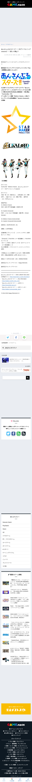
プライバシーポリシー (11, 731)
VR (3, 532)
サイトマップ (16, 735)
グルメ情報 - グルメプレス (17, 741)
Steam (4, 529)
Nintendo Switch (7, 522)
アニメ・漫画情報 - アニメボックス (16, 743)
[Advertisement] (16, 25)
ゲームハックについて (17, 729)
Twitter (8, 436)
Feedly (18, 436)
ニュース (5, 559)
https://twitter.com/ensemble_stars (11, 289)
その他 (4, 566)
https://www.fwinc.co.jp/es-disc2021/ (19, 276)
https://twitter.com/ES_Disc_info (10, 281)
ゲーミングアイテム (8, 552)
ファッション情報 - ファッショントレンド (16, 748)
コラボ (4, 556)
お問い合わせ (9, 733)
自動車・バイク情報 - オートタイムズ (17, 758)
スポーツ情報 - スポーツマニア (16, 752)
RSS (23, 436)
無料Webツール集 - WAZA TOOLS (16, 771)
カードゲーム (6, 542)
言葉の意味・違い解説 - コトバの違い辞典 (16, 773)
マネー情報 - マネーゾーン (17, 754)
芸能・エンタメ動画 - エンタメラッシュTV (16, 764)
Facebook (13, 436)
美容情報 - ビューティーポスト (16, 750)
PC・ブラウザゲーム (9, 539)
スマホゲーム (12, 343)
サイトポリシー (24, 731)
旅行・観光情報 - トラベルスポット (16, 756)
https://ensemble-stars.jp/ (9, 285)
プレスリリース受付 (22, 733)
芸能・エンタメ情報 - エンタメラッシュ (16, 745)
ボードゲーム (6, 546)
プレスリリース (7, 562)
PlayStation (6, 525)
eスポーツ (5, 549)
